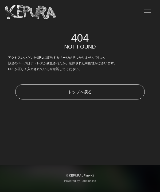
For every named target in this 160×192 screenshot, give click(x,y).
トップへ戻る (80, 92)
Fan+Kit (89, 175)
